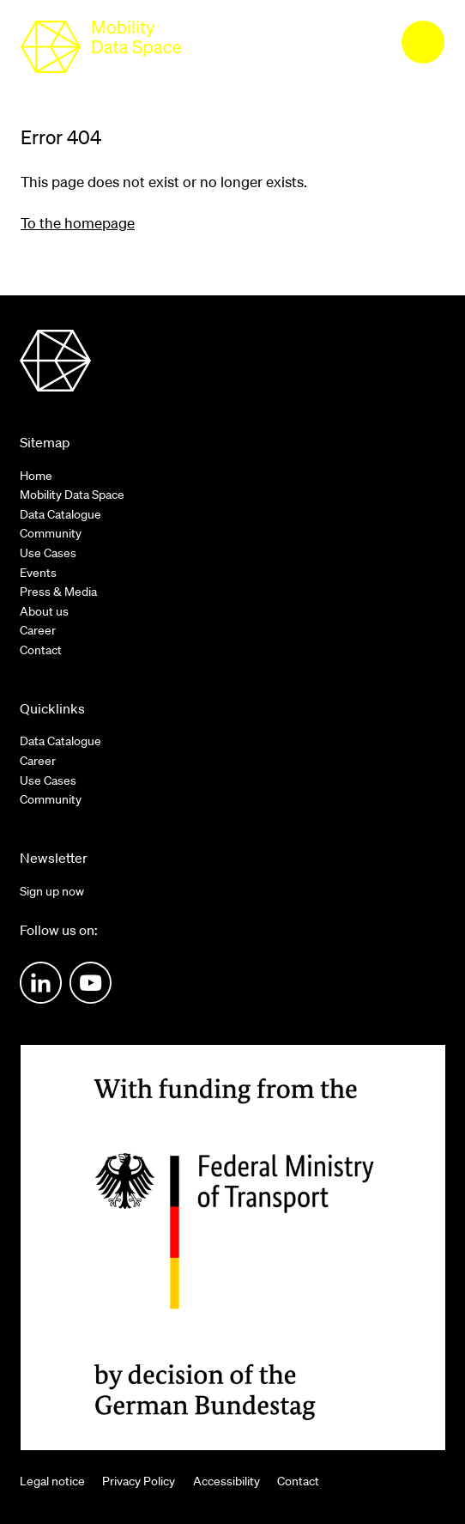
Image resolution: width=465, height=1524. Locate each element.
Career (38, 630)
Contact (41, 650)
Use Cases (48, 553)
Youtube (90, 983)
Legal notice (52, 1481)
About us (44, 611)
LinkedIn (41, 983)
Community (51, 533)
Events (38, 572)
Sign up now (52, 891)
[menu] (423, 42)
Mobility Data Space (72, 494)
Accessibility (226, 1481)
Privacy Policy (138, 1481)
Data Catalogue (60, 514)
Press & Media (58, 591)
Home (36, 475)
